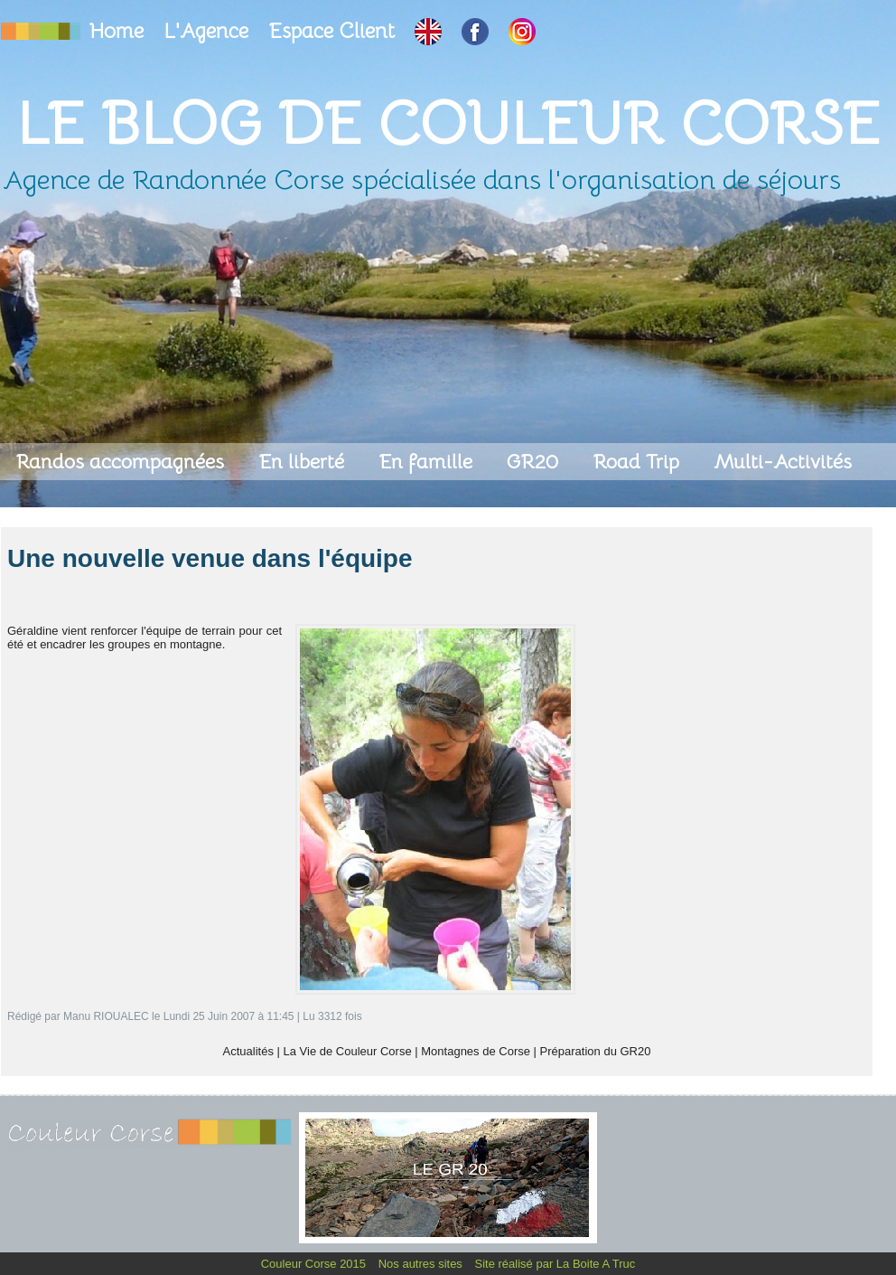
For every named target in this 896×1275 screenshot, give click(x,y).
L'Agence (208, 31)
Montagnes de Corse (475, 1051)
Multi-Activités (783, 461)
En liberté (304, 461)
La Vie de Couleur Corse (348, 1051)
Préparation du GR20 (595, 1051)
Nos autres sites (422, 1263)
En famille (428, 461)
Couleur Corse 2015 (315, 1263)
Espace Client (334, 31)
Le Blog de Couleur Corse (448, 123)
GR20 (535, 461)
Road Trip (639, 461)
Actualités (248, 1051)
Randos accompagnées (122, 461)
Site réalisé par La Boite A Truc (555, 1263)
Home (119, 31)
